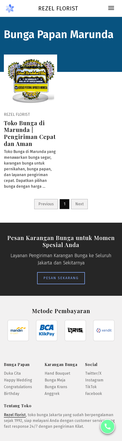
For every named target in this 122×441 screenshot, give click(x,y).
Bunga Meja (55, 380)
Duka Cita (12, 373)
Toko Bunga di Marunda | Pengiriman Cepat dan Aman (30, 133)
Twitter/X (93, 373)
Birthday (11, 393)
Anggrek (52, 393)
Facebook (93, 393)
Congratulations (18, 387)
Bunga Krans (56, 387)
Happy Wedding (18, 380)
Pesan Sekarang (61, 278)
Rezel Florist (58, 8)
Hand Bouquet (57, 373)
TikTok (91, 387)
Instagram (94, 380)
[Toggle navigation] (111, 8)
